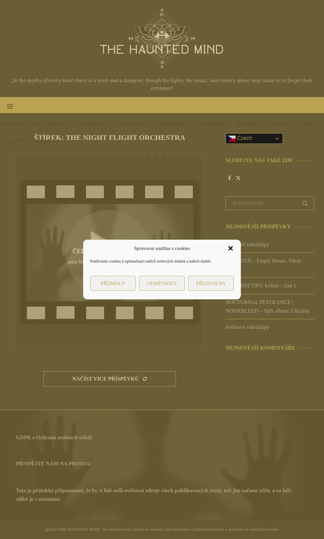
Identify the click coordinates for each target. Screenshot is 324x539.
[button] (230, 248)
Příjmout (113, 283)
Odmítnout (162, 283)
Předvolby (211, 283)
